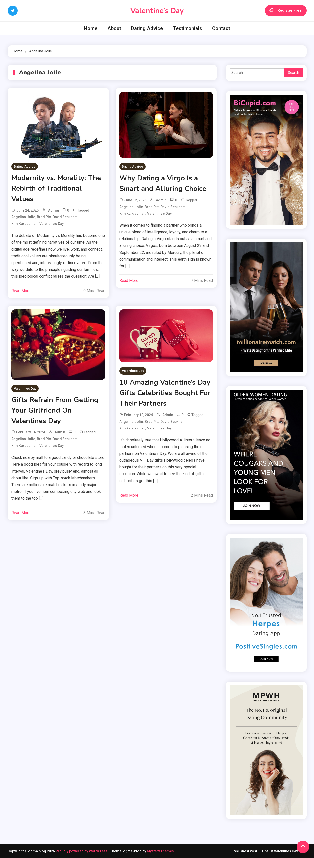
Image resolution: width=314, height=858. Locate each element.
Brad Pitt (44, 217)
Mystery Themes (160, 851)
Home (90, 28)
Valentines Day (25, 388)
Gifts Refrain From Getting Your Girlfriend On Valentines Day (54, 410)
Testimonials (187, 28)
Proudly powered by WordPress (82, 851)
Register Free (286, 10)
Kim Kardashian (24, 224)
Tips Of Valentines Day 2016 (284, 851)
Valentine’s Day (157, 11)
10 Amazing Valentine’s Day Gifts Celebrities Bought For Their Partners (164, 393)
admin (53, 210)
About (114, 28)
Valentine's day (51, 224)
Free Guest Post (244, 851)
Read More (21, 290)
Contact (221, 28)
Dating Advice (147, 28)
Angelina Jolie (23, 217)
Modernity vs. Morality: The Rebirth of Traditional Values (56, 188)
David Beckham (65, 217)
